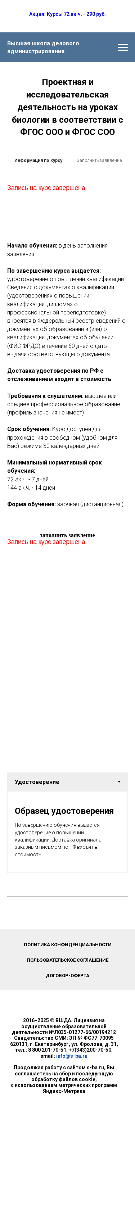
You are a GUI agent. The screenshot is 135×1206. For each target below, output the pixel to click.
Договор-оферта (67, 975)
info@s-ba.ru (71, 1056)
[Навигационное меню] (123, 47)
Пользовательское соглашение (67, 960)
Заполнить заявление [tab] (99, 160)
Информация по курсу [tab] (38, 160)
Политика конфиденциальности (68, 944)
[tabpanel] (67, 206)
